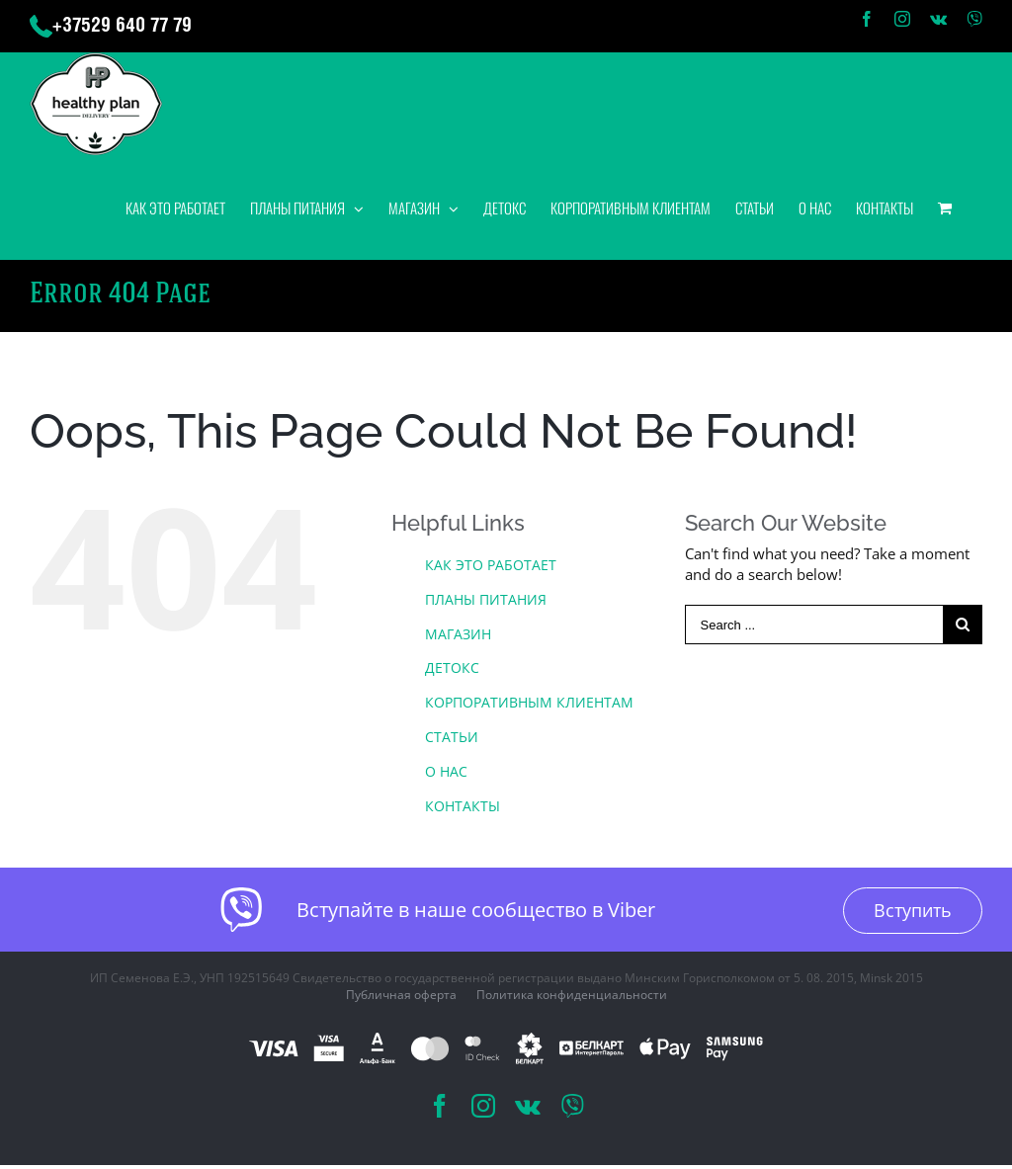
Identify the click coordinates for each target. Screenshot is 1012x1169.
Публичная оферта (401, 994)
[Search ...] (814, 624)
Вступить (913, 910)
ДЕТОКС (452, 667)
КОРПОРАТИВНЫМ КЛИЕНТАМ (529, 702)
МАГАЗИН (458, 634)
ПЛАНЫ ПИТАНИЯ (486, 599)
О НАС (446, 771)
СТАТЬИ (451, 736)
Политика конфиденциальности (571, 994)
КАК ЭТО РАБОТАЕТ (490, 564)
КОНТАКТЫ (462, 805)
